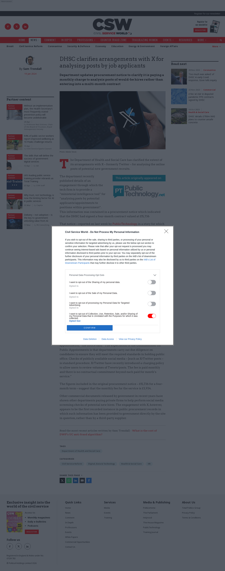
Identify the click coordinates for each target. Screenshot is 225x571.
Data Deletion (90, 339)
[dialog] (112, 285)
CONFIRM (90, 327)
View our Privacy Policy (130, 339)
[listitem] (112, 275)
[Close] (167, 232)
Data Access (108, 339)
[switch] (152, 282)
